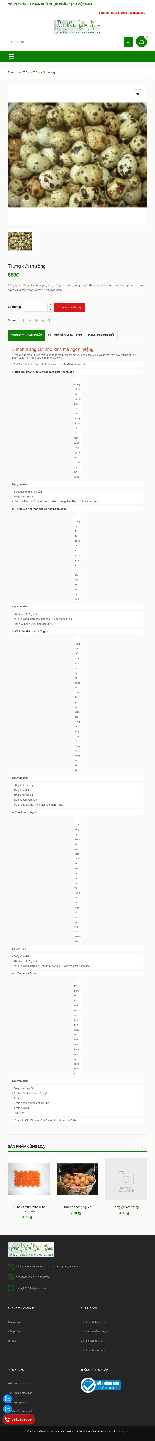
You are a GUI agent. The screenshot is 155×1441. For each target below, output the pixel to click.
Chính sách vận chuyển (94, 1331)
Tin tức (12, 1340)
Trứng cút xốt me (25, 973)
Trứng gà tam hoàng (126, 1207)
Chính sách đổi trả (91, 1340)
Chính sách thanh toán (94, 1322)
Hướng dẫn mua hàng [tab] (65, 335)
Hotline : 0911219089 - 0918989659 (122, 12)
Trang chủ (14, 1322)
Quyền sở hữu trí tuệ (20, 1411)
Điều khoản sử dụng (20, 1383)
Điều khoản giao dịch (20, 1392)
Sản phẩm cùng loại (27, 1146)
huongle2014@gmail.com (31, 1288)
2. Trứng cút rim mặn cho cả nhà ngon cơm (39, 508)
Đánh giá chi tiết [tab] (101, 335)
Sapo (124, 1431)
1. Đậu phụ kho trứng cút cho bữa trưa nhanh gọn (43, 371)
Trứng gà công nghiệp (77, 1207)
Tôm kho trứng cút (26, 812)
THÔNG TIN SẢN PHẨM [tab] (26, 335)
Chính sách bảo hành (93, 1350)
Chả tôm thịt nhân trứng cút (32, 631)
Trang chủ (14, 72)
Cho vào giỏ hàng (70, 307)
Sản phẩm (14, 1331)
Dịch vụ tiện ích (17, 1402)
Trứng (26, 72)
